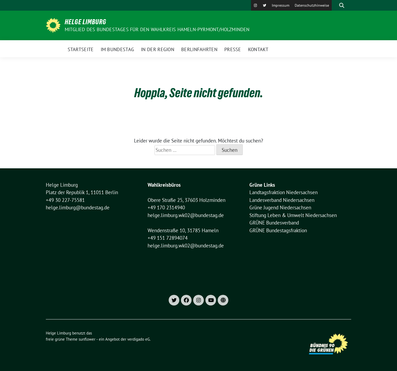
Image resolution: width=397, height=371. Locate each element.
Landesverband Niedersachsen (281, 200)
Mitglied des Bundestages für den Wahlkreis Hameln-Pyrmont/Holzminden (157, 29)
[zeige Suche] (342, 5)
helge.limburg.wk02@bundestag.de (186, 215)
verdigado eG (138, 339)
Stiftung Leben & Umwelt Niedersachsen (293, 215)
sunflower (87, 339)
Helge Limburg (85, 22)
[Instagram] (255, 5)
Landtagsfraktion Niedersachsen (283, 192)
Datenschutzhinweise (312, 5)
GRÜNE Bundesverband (274, 222)
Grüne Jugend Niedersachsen (280, 207)
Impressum (280, 5)
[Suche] (334, 5)
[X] (264, 5)
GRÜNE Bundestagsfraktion (278, 230)
